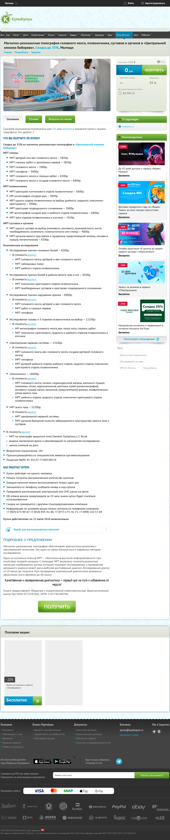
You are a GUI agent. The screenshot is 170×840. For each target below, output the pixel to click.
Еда (8, 35)
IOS (54, 129)
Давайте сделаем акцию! (47, 730)
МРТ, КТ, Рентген (128, 368)
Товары (74, 35)
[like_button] (158, 62)
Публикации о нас (12, 734)
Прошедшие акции (44, 738)
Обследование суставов (131, 361)
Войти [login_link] (131, 3)
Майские (146, 35)
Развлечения (38, 35)
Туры (110, 35)
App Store (42, 761)
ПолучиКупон (124, 35)
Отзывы (34, 119)
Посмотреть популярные (141, 339)
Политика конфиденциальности (93, 742)
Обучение (87, 35)
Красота (63, 35)
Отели (17, 35)
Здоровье (100, 35)
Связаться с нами (129, 734)
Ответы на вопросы (12, 746)
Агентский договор (86, 730)
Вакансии (7, 738)
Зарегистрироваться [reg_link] (155, 3)
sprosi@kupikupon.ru (131, 730)
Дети (26, 35)
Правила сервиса (11, 742)
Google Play (62, 761)
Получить (57, 606)
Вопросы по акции (60, 119)
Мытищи (9, 3)
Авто (137, 35)
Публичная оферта (86, 738)
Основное (13, 119)
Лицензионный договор (89, 734)
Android (67, 129)
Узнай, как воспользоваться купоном (36, 529)
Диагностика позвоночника (133, 355)
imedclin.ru (128, 126)
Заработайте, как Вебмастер (49, 734)
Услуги (52, 35)
